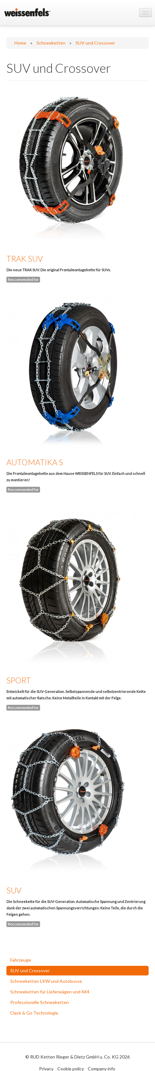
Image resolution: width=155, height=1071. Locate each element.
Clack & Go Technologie (34, 1013)
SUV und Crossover (95, 43)
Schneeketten (51, 43)
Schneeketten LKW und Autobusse (46, 981)
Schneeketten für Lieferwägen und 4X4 (49, 991)
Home (20, 43)
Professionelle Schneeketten (39, 1002)
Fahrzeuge (20, 960)
